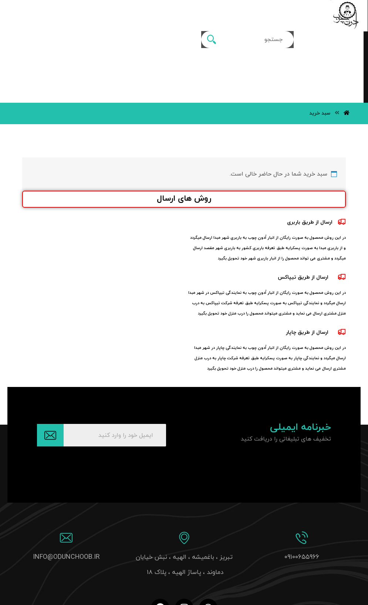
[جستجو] (101, 16)
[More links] (228, 12)
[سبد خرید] (33, 14)
